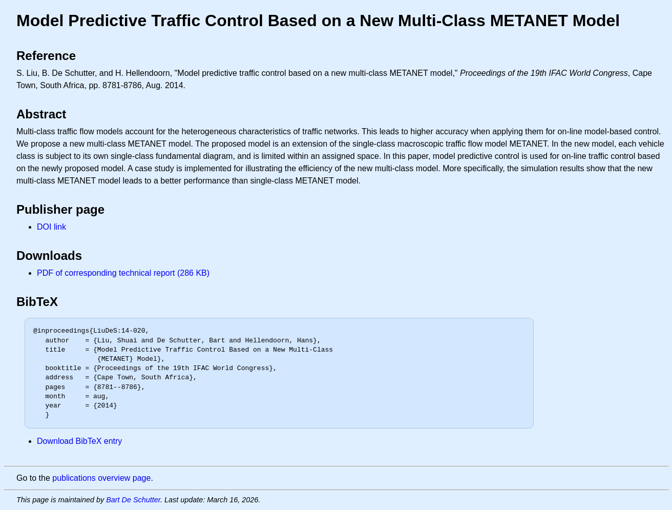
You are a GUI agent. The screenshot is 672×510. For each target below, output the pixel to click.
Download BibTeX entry (79, 441)
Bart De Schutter (133, 500)
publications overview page (101, 478)
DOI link (51, 226)
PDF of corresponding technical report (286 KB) (123, 273)
